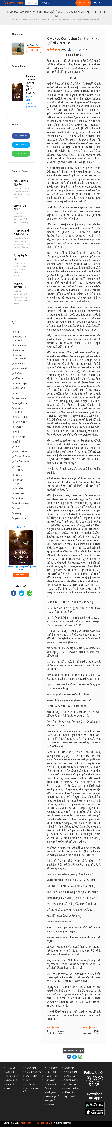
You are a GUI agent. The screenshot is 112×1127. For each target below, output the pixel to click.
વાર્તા (17, 331)
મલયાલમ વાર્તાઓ (71, 1088)
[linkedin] (97, 1083)
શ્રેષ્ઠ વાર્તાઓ (30, 1068)
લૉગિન (97, 2)
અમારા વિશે (10, 1068)
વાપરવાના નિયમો (13, 1080)
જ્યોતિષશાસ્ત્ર (22, 503)
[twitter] (100, 1078)
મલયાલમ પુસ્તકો (52, 1096)
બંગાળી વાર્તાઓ (70, 1084)
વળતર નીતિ (10, 1084)
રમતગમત (19, 493)
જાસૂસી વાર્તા (21, 403)
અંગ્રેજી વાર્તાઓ (71, 1080)
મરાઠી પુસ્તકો (50, 1080)
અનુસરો (34, 50)
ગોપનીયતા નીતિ (12, 1076)
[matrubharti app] (67, 2)
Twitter (21, 144)
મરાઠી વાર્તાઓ (69, 1076)
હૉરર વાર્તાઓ (21, 451)
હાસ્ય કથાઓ (21, 368)
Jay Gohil (32, 45)
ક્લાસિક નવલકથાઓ (20, 357)
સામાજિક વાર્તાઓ (19, 410)
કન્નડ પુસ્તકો (50, 1100)
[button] (36, 2)
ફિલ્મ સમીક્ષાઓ (22, 456)
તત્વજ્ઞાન (19, 426)
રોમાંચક (18, 475)
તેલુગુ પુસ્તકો (50, 1088)
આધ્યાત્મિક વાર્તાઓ (20, 338)
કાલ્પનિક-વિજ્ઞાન (19, 482)
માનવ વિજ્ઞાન (21, 421)
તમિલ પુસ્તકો (50, 1084)
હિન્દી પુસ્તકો (50, 1072)
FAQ (8, 1088)
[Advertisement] (21, 615)
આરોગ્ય (18, 431)
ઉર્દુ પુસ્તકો (49, 1104)
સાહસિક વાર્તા (21, 416)
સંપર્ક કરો (10, 1072)
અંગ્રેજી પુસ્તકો (51, 1068)
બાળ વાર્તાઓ (21, 363)
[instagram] (94, 1078)
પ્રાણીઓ (19, 498)
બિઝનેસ (19, 488)
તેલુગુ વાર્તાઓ (69, 1096)
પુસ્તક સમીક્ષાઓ (19, 468)
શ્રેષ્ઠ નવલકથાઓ (33, 1072)
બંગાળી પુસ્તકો (51, 1092)
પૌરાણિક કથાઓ (22, 461)
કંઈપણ (18, 513)
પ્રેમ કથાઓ (20, 398)
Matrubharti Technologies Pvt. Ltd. (36, 1123)
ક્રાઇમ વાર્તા (20, 518)
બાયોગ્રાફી (20, 436)
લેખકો (28, 1080)
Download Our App (73, 1050)
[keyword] (31, 2)
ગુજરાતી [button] (45, 3)
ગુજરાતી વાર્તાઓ (70, 1072)
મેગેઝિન (18, 373)
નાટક (17, 393)
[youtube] (91, 1083)
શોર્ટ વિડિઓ (30, 1084)
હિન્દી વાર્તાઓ (69, 1068)
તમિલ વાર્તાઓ (69, 1092)
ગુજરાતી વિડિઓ (31, 1076)
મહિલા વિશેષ (20, 388)
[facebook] (88, 1078)
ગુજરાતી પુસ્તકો (51, 1076)
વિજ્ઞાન (18, 508)
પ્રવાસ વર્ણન (21, 383)
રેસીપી (18, 441)
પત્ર (17, 446)
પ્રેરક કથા (19, 350)
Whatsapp (21, 153)
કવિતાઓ (19, 378)
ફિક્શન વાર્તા (21, 345)
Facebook (21, 135)
